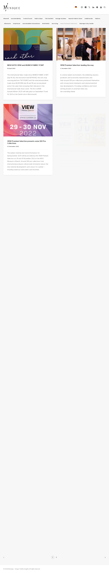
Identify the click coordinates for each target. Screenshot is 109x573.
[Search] (104, 7)
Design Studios (61, 18)
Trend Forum (27, 18)
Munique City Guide (86, 23)
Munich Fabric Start (75, 18)
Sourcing (55, 23)
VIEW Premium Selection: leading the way (77, 65)
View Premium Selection (68, 23)
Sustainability (16, 18)
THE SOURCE (49, 18)
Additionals (89, 18)
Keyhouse (16, 23)
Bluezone (7, 23)
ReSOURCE (45, 23)
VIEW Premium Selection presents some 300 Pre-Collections (26, 152)
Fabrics (97, 18)
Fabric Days (39, 18)
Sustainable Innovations (31, 23)
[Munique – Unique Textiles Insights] (11, 7)
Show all (6, 18)
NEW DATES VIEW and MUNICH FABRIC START (25, 65)
